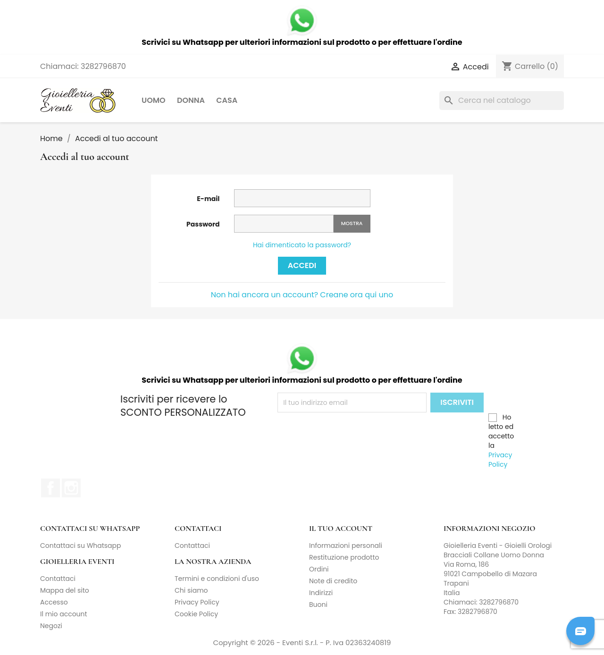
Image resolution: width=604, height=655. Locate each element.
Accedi (302, 265)
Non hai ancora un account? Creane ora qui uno (302, 294)
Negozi (51, 625)
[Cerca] (501, 100)
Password (202, 224)
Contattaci (192, 545)
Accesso (54, 602)
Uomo (154, 100)
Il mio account (63, 614)
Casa (226, 100)
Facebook (50, 488)
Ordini (319, 569)
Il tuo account (340, 528)
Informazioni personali (345, 545)
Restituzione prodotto (344, 557)
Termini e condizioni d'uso (217, 578)
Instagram (71, 488)
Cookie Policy (196, 614)
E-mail (208, 198)
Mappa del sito (64, 590)
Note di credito (333, 581)
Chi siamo (191, 590)
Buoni (318, 604)
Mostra (352, 223)
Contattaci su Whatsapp (80, 545)
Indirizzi (321, 592)
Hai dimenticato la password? (302, 245)
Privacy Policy (500, 459)
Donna (191, 100)
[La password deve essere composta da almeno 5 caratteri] (284, 224)
